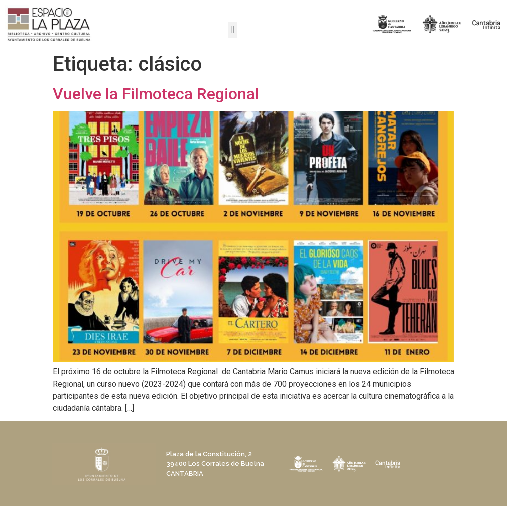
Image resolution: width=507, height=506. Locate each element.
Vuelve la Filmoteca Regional (156, 93)
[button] (232, 30)
